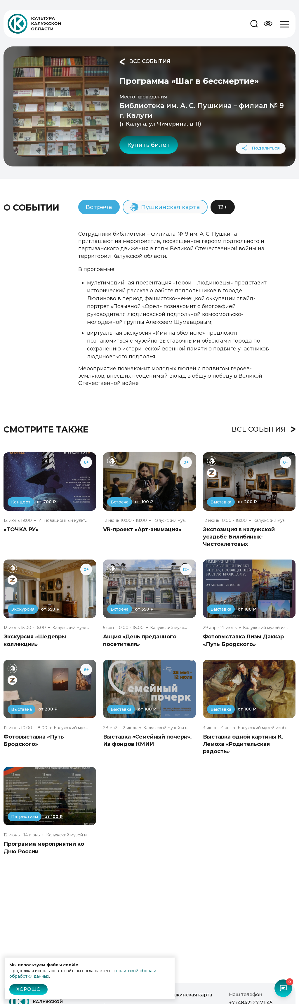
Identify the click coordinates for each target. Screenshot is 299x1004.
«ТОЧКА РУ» (21, 529)
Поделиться (261, 148)
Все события (145, 61)
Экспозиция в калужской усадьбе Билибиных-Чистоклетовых (239, 536)
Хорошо (28, 989)
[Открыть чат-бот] (283, 988)
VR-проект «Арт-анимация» (142, 529)
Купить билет (148, 144)
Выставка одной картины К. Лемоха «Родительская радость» (243, 744)
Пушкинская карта (189, 995)
